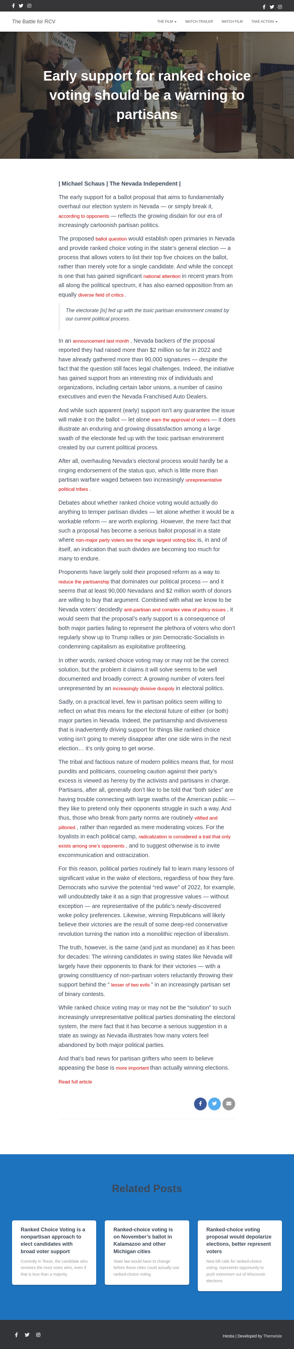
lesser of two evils (134, 994)
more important (136, 1077)
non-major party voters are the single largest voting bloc (147, 540)
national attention (197, 276)
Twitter (21, 6)
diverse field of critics (154, 294)
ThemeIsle (272, 1336)
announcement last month (107, 340)
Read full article (78, 1090)
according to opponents (89, 216)
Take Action (264, 22)
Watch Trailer (199, 22)
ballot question (115, 238)
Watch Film (232, 22)
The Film (167, 22)
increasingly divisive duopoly (150, 697)
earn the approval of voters (186, 419)
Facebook (13, 6)
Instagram (29, 6)
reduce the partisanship (89, 581)
